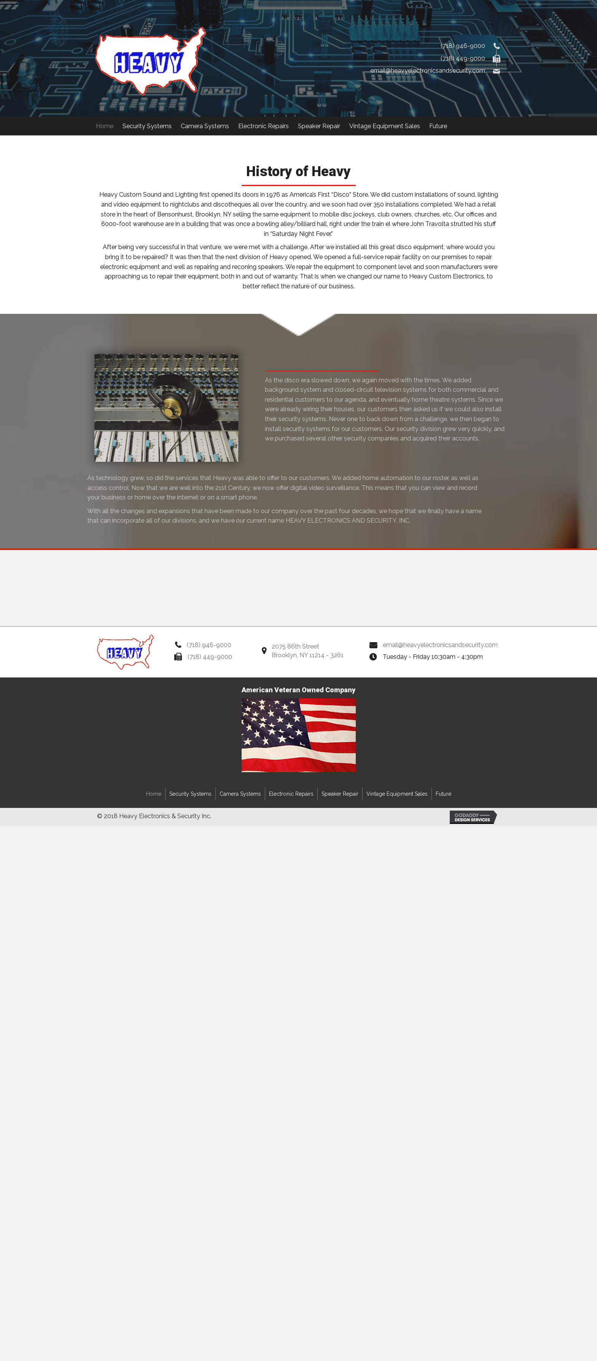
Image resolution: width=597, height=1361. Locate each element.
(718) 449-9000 (463, 58)
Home (153, 794)
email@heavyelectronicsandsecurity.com (427, 70)
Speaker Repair (340, 794)
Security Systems (190, 794)
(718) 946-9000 (463, 45)
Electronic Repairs (291, 794)
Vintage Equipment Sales (397, 794)
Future (443, 794)
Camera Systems (240, 794)
